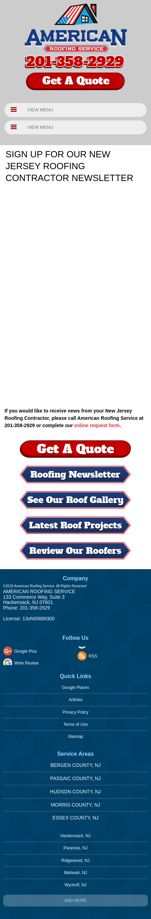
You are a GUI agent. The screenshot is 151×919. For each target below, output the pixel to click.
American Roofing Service (39, 591)
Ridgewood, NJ (75, 860)
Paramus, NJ (75, 848)
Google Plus (25, 651)
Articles (75, 699)
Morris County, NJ (75, 805)
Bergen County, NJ (75, 765)
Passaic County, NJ (75, 778)
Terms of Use (75, 724)
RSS (93, 656)
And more (75, 900)
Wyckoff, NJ (76, 884)
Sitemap (75, 736)
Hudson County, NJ (75, 791)
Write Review (26, 663)
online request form (97, 425)
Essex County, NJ (75, 817)
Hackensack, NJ (75, 835)
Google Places (75, 687)
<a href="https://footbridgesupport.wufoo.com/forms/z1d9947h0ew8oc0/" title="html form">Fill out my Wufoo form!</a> (75, 288)
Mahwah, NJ (75, 872)
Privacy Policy (75, 712)
